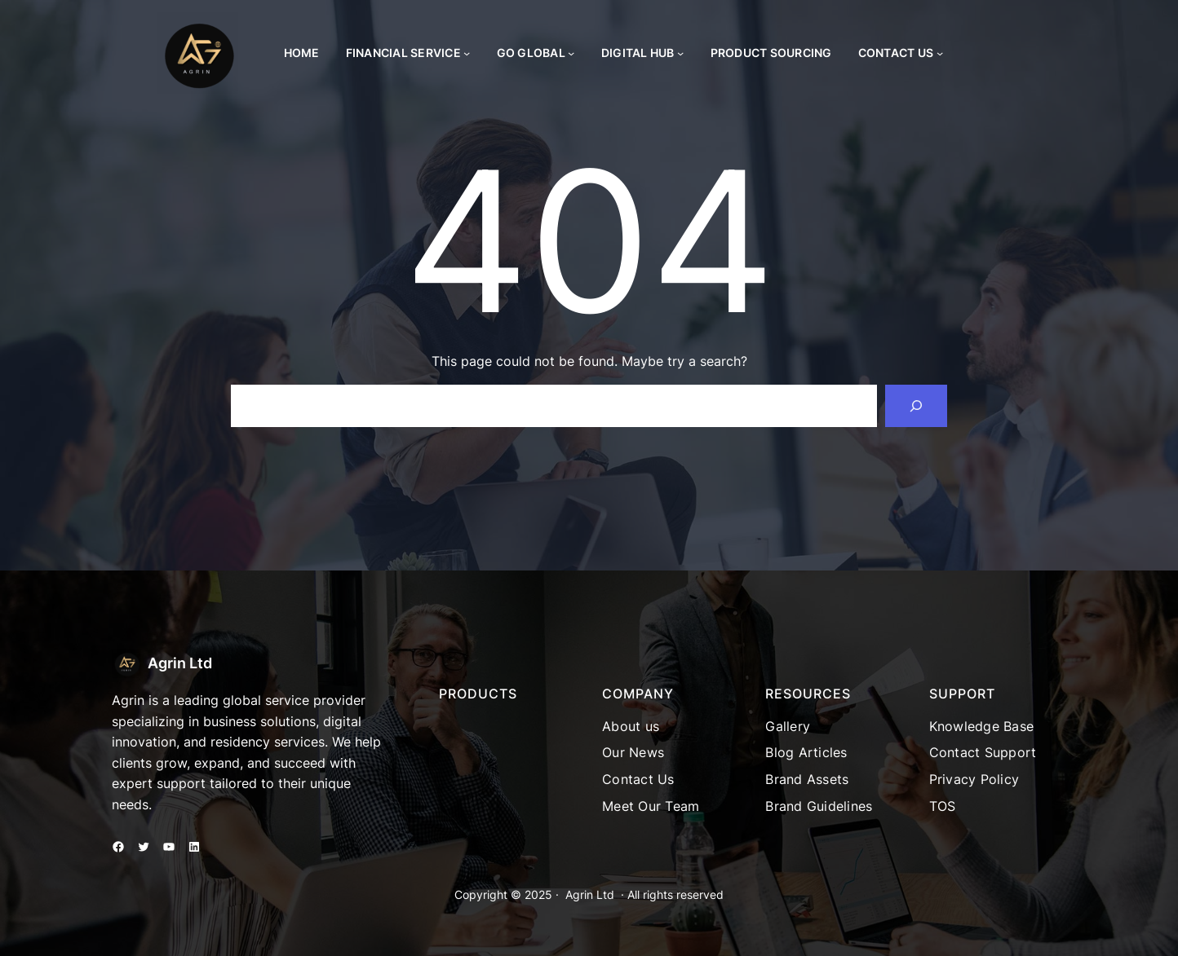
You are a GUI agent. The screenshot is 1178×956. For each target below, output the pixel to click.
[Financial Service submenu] (466, 53)
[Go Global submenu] (571, 53)
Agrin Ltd (180, 663)
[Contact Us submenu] (940, 53)
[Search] (916, 406)
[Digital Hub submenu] (680, 53)
